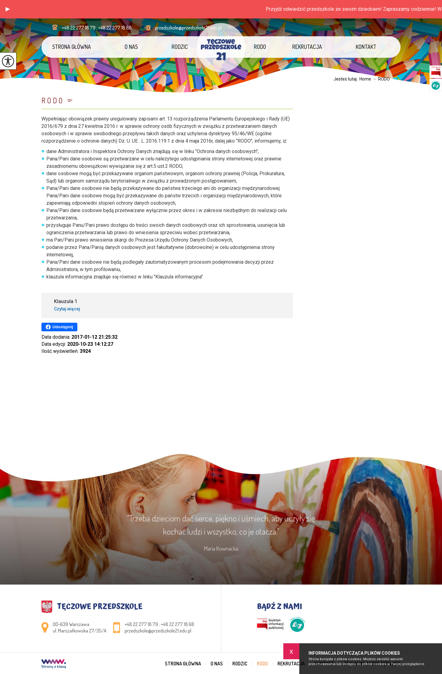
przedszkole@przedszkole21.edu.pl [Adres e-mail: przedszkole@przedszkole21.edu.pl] (158, 631)
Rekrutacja (307, 46)
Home (365, 79)
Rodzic (180, 46)
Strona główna (71, 46)
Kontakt (366, 46)
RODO (260, 46)
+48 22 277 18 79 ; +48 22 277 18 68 (92, 28)
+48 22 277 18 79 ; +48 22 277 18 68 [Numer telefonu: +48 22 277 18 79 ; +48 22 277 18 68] (159, 624)
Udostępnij (59, 327)
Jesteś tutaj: (346, 79)
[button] (7, 9)
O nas (131, 46)
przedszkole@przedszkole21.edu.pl (183, 28)
